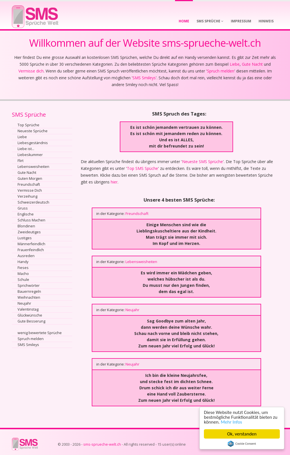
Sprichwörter (29, 285)
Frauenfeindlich (31, 249)
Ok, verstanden (242, 434)
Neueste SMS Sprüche (202, 161)
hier (114, 182)
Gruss (23, 208)
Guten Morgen (30, 178)
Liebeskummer (30, 154)
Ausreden (26, 255)
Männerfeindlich (31, 244)
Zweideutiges (29, 232)
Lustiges (25, 238)
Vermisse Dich (30, 190)
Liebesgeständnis (33, 142)
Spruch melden (220, 71)
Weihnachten (29, 297)
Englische (26, 214)
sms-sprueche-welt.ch (102, 444)
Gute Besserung (31, 321)
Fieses (23, 267)
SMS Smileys (144, 77)
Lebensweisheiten (33, 166)
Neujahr (24, 303)
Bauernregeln (29, 291)
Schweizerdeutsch (33, 202)
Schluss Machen (31, 220)
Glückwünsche (30, 315)
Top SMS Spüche (142, 168)
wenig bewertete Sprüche (40, 332)
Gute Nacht (252, 64)
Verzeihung (27, 196)
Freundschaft (29, 184)
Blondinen (26, 226)
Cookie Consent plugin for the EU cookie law (242, 444)
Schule (23, 279)
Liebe (235, 64)
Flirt (21, 160)
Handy (23, 261)
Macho (23, 273)
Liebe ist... (26, 148)
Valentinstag (28, 309)
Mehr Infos (232, 422)
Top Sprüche (28, 125)
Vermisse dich (31, 71)
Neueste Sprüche (33, 131)
